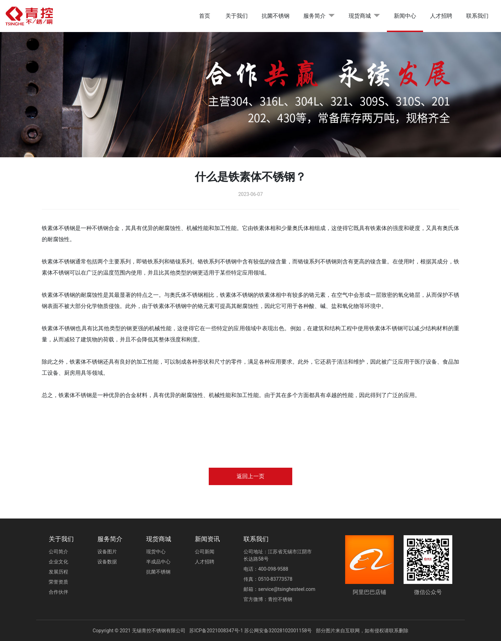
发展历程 (58, 572)
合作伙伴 (58, 592)
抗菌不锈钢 (275, 16)
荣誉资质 (58, 582)
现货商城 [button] (360, 16)
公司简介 (58, 551)
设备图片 (107, 551)
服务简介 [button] (314, 16)
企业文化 (58, 561)
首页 (204, 16)
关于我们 (236, 16)
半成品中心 (158, 561)
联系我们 (477, 16)
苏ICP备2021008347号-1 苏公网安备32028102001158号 (250, 630)
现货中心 (156, 551)
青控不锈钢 (280, 599)
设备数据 (107, 561)
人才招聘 (441, 16)
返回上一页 (250, 476)
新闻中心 (405, 16)
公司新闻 (204, 551)
